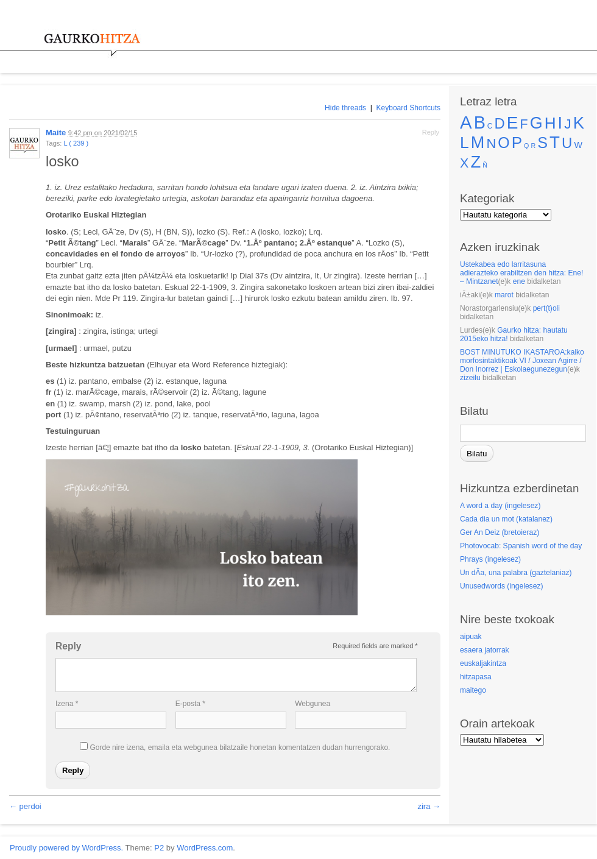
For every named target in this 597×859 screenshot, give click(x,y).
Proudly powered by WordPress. (66, 847)
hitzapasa (476, 677)
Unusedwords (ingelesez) (501, 586)
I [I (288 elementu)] (560, 123)
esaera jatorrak (484, 650)
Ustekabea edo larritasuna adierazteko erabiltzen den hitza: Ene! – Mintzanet (521, 273)
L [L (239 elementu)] (464, 142)
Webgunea (312, 703)
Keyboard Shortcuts (408, 108)
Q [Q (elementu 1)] (526, 145)
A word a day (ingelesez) (500, 505)
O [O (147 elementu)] (503, 143)
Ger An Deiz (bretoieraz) (499, 532)
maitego (473, 690)
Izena (66, 703)
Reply (430, 132)
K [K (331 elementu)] (578, 122)
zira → (428, 806)
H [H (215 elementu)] (550, 123)
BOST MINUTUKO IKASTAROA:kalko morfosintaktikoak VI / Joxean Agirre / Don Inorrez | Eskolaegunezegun (522, 360)
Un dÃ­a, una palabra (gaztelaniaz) (516, 572)
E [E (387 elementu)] (512, 122)
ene (519, 281)
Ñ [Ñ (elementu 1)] (484, 165)
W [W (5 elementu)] (578, 145)
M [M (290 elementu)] (478, 142)
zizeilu (470, 377)
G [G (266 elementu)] (536, 123)
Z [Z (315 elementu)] (475, 161)
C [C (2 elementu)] (490, 126)
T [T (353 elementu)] (554, 142)
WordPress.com (205, 847)
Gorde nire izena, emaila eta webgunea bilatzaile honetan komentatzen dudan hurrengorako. (240, 747)
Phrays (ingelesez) (490, 559)
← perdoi (25, 806)
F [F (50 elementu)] (524, 124)
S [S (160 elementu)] (542, 142)
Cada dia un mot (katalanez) (506, 519)
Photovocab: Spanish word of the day (521, 546)
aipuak (471, 636)
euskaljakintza (483, 663)
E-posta (190, 703)
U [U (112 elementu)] (567, 143)
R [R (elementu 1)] (533, 145)
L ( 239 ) (75, 143)
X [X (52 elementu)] (464, 163)
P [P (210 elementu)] (517, 142)
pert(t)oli (546, 308)
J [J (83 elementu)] (567, 124)
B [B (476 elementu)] (480, 122)
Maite (56, 132)
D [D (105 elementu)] (500, 123)
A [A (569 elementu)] (466, 122)
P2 (159, 847)
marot (504, 295)
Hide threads (345, 108)
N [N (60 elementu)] (491, 143)
